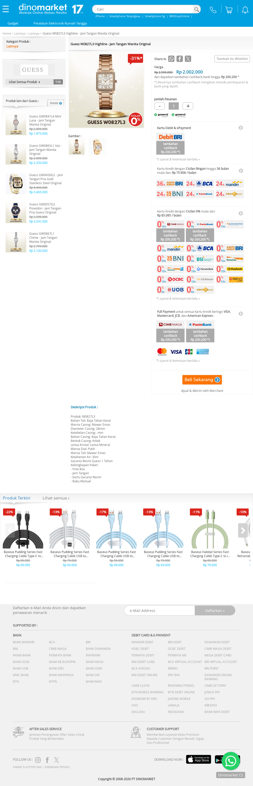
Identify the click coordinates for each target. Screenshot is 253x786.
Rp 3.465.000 (38, 192)
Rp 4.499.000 (38, 187)
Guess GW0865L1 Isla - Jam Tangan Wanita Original (45, 150)
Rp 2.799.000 (38, 246)
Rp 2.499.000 (38, 129)
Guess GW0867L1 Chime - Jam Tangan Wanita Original (43, 237)
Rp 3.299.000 (38, 217)
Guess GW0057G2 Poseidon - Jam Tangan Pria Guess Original (45, 208)
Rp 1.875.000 (38, 133)
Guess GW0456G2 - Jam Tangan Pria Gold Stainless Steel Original (46, 179)
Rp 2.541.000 (38, 221)
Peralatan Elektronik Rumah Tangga (60, 23)
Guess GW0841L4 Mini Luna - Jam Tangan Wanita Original (45, 120)
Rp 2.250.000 (38, 163)
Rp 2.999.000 (38, 158)
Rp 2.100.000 (38, 251)
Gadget (13, 23)
